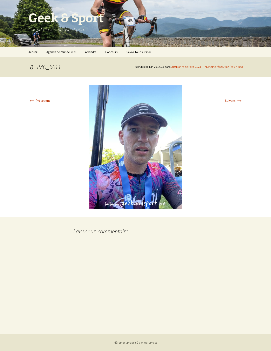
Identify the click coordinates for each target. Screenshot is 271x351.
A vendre (90, 52)
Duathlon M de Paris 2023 (186, 67)
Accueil (33, 52)
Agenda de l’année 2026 (61, 52)
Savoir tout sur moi (139, 52)
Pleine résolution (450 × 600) (225, 67)
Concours (111, 52)
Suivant (234, 100)
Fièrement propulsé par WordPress (135, 342)
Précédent (39, 100)
